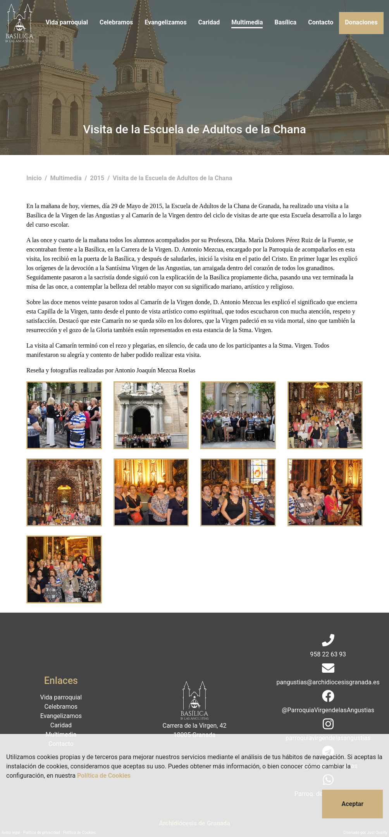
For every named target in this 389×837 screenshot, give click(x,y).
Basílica (285, 22)
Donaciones (361, 22)
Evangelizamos (165, 22)
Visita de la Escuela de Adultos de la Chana (172, 178)
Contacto (320, 22)
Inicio (34, 178)
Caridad (209, 22)
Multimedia (247, 22)
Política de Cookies (104, 775)
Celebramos (116, 22)
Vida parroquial (67, 22)
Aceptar (352, 804)
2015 (98, 178)
